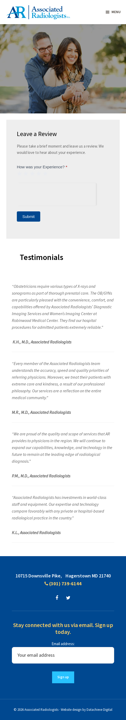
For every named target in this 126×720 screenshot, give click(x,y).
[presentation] (56, 193)
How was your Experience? (42, 167)
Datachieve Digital (99, 709)
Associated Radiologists (41, 709)
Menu (116, 12)
